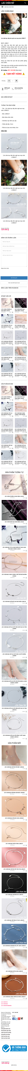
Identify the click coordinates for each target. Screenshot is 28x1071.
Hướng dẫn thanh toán (5, 1028)
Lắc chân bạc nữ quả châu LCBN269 (14, 818)
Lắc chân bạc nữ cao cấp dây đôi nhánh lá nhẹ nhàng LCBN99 (20, 359)
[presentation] (12, 272)
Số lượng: (4, 80)
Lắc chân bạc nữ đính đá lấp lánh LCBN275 (14, 945)
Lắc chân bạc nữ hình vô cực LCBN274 (14, 920)
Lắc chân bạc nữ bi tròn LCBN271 (14, 843)
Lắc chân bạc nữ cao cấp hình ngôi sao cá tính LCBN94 (20, 343)
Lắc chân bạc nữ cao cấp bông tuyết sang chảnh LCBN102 (20, 375)
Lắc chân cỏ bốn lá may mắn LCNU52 (14, 496)
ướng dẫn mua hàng (6, 1034)
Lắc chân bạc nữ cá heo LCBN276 (14, 971)
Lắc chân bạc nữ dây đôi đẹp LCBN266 (14, 767)
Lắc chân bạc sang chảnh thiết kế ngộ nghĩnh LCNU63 (20, 327)
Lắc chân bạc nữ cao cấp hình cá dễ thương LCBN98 (6, 359)
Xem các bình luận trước (14, 282)
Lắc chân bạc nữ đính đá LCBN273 (14, 894)
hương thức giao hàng (6, 1030)
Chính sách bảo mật (5, 1036)
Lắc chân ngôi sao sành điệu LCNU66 (14, 521)
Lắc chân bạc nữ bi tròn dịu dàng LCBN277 (14, 996)
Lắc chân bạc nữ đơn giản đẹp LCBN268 (14, 792)
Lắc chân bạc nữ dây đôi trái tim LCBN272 (14, 869)
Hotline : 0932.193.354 (25, 3)
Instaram (22, 1019)
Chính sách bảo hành (5, 1038)
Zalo (16, 1019)
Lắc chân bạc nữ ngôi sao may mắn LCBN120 (14, 601)
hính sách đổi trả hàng (6, 1032)
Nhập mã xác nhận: (5, 268)
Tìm (25, 7)
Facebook (13, 1019)
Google (19, 1019)
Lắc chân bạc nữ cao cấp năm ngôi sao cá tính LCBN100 (6, 375)
